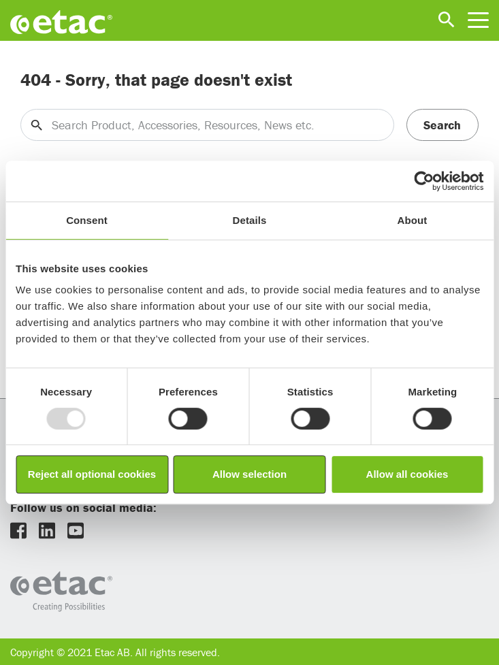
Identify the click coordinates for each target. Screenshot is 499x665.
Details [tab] (250, 220)
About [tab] (413, 220)
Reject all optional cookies (92, 474)
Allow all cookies (407, 474)
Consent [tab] (87, 220)
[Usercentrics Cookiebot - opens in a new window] (423, 181)
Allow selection (249, 474)
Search (442, 125)
